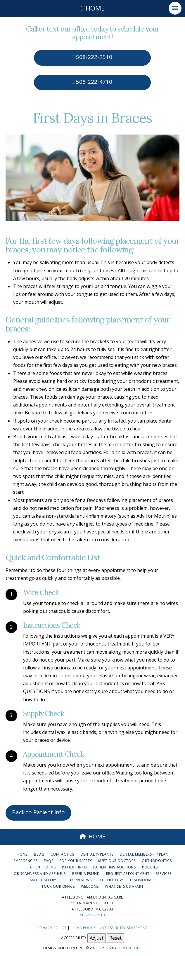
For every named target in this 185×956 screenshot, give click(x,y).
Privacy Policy (51, 927)
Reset (115, 938)
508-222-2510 (93, 57)
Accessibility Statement (124, 927)
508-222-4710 (93, 82)
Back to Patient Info (38, 812)
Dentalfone (130, 947)
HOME (93, 836)
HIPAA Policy (83, 927)
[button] (175, 8)
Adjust (96, 938)
